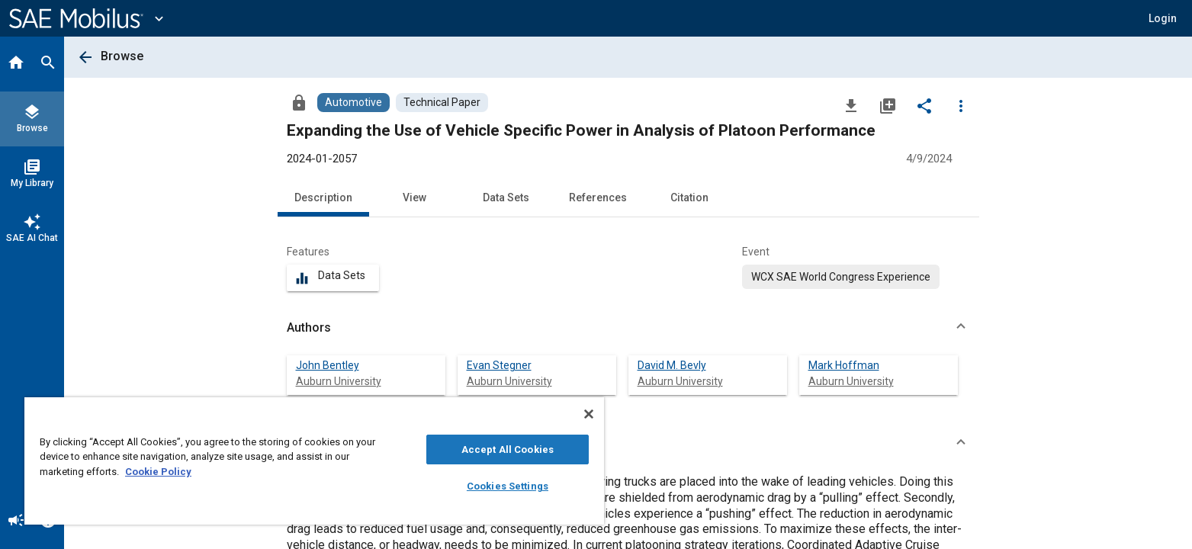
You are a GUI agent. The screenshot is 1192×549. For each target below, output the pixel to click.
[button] (628, 327)
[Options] (961, 105)
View (414, 197)
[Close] (588, 414)
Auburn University (338, 381)
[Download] (851, 105)
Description (323, 197)
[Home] (16, 64)
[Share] (924, 105)
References (598, 197)
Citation (689, 197)
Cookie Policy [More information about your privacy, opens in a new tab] (158, 471)
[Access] (299, 102)
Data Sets (506, 197)
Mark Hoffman (843, 365)
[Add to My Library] (887, 105)
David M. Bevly (672, 365)
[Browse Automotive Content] (353, 102)
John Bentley (327, 365)
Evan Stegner (499, 365)
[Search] (48, 64)
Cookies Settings (507, 486)
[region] (314, 461)
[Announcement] (16, 521)
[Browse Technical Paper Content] (442, 102)
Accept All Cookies (507, 449)
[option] (841, 277)
